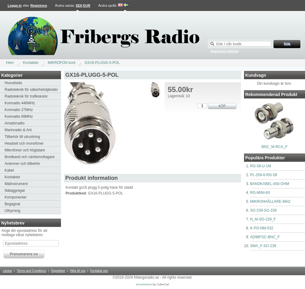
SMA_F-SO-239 (263, 246)
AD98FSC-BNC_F (265, 237)
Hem (10, 63)
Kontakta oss (99, 270)
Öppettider (58, 270)
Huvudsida (13, 83)
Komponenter (16, 197)
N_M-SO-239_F (263, 219)
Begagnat (12, 204)
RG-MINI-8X (260, 193)
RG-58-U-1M (260, 166)
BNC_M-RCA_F (274, 147)
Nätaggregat (15, 190)
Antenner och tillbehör (22, 163)
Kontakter (30, 63)
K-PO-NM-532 (261, 228)
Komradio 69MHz (19, 116)
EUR (86, 5)
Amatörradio (14, 123)
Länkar (7, 270)
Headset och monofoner (24, 143)
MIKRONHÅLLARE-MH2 (270, 201)
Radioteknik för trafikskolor (26, 96)
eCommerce (144, 284)
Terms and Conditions (31, 270)
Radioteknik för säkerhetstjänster (31, 89)
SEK (79, 5)
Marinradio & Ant (18, 130)
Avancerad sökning (224, 51)
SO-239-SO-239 (263, 210)
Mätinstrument (16, 184)
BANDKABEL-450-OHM (269, 184)
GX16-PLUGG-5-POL (102, 63)
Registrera (38, 5)
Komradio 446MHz (20, 103)
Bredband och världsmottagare (30, 157)
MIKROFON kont (62, 63)
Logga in (15, 5)
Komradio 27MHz (19, 110)
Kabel (9, 170)
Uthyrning (12, 211)
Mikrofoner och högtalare (25, 150)
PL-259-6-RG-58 (263, 175)
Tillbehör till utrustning (22, 137)
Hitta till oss (77, 270)
